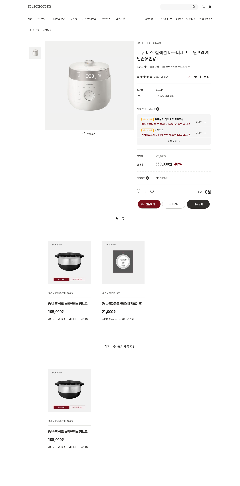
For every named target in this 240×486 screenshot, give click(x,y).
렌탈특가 (41, 18)
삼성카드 (152, 130)
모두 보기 (172, 141)
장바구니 (173, 204)
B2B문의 (179, 18)
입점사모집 (190, 18)
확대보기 (91, 133)
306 (156, 77)
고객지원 (120, 18)
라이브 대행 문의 (205, 18)
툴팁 (147, 178)
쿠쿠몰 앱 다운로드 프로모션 (162, 119)
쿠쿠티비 (106, 18)
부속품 (73, 18)
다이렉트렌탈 (58, 18)
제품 (30, 18)
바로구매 (198, 204)
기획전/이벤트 (89, 18)
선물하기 (150, 204)
